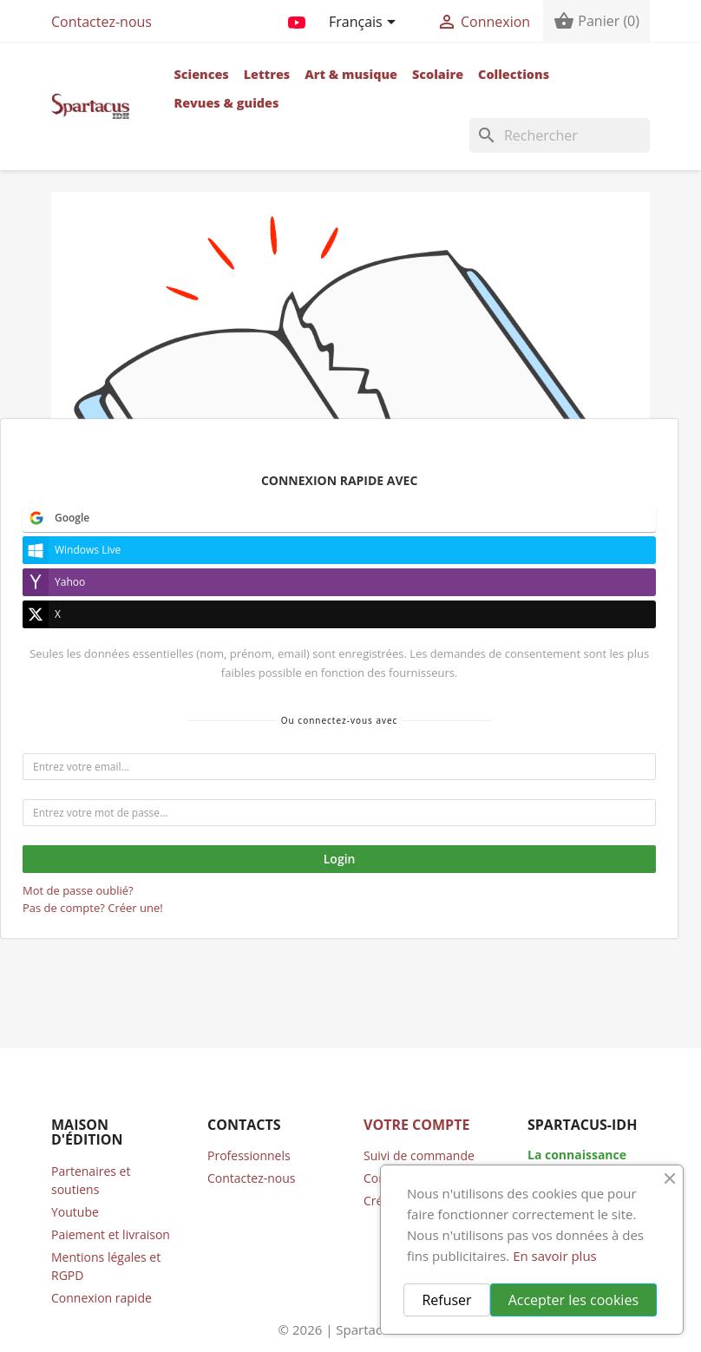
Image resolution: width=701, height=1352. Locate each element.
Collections (513, 74)
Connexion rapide (101, 1298)
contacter (166, 838)
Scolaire (437, 74)
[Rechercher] (559, 135)
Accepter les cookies (573, 1299)
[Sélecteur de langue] (365, 23)
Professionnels (249, 1155)
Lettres (267, 74)
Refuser (446, 1299)
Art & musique (351, 74)
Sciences (201, 74)
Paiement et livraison (110, 1234)
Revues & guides (226, 103)
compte (328, 818)
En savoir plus (555, 1255)
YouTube (296, 19)
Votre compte (416, 1124)
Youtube (75, 1212)
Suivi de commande (419, 1155)
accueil (219, 798)
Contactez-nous (101, 21)
